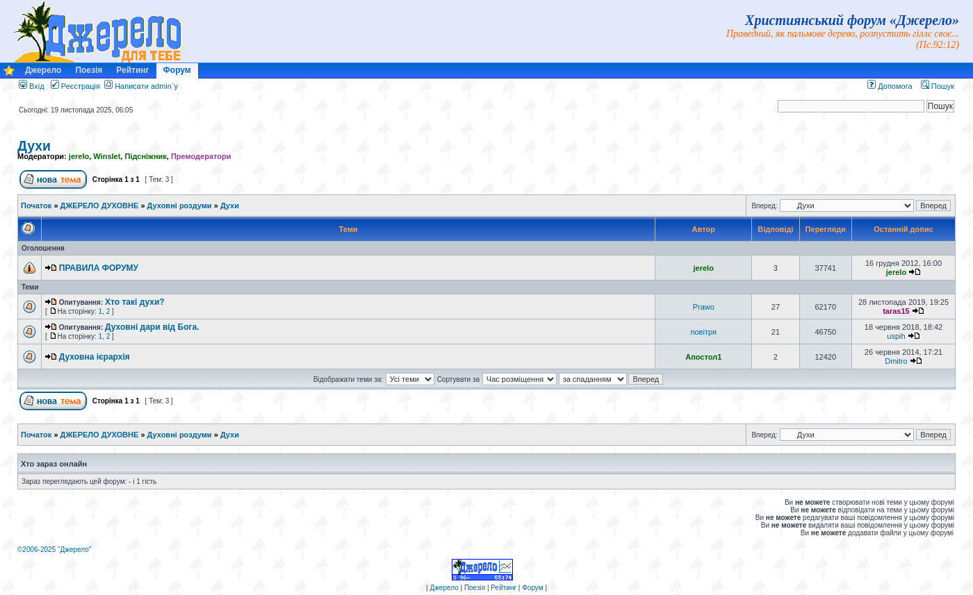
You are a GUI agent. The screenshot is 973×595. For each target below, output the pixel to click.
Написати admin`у (146, 86)
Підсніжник (145, 156)
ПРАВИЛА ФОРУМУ (98, 268)
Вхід (31, 86)
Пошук (937, 86)
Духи (34, 145)
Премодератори (201, 156)
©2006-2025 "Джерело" (54, 549)
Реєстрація (75, 86)
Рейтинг (132, 70)
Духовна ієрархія (94, 357)
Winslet (106, 156)
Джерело (43, 70)
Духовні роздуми (179, 205)
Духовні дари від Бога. (152, 327)
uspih (896, 336)
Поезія (88, 70)
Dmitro (896, 361)
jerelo (79, 156)
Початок (36, 205)
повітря (704, 332)
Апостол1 (703, 357)
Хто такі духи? (135, 302)
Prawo (703, 307)
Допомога (889, 86)
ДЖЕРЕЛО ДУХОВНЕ (99, 205)
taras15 (896, 311)
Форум (177, 70)
